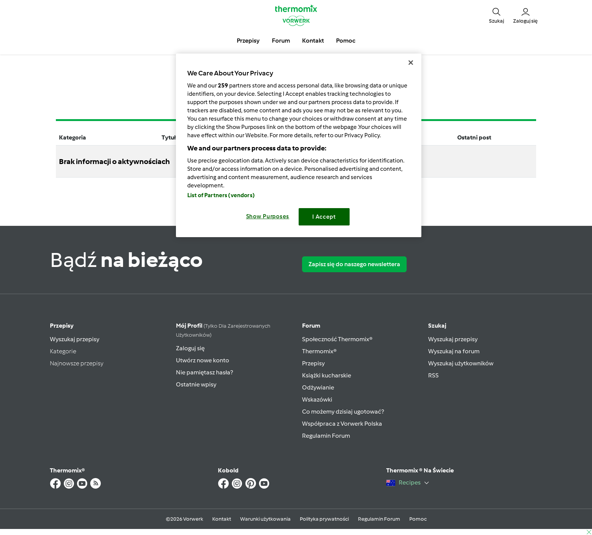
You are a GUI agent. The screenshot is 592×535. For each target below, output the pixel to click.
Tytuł (169, 137)
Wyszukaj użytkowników (460, 363)
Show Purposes (268, 216)
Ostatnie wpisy (196, 384)
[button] (496, 15)
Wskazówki (317, 399)
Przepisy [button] (248, 40)
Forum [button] (281, 40)
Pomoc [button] (345, 40)
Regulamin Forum (326, 435)
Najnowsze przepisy (76, 363)
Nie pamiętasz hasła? (204, 372)
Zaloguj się (190, 348)
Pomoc (418, 519)
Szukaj (437, 325)
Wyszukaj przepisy (74, 339)
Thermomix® (319, 351)
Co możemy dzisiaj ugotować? (343, 411)
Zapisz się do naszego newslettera (354, 264)
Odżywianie (318, 387)
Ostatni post (474, 137)
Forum (311, 325)
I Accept (324, 216)
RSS (433, 375)
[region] (298, 145)
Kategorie (63, 351)
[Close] (410, 62)
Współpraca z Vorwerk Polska (342, 423)
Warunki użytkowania (265, 519)
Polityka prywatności (324, 519)
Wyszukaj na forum (453, 351)
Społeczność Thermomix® (337, 339)
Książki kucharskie (326, 375)
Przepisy (62, 325)
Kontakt (221, 519)
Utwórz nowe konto (202, 360)
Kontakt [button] (313, 40)
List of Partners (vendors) (221, 195)
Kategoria (72, 137)
